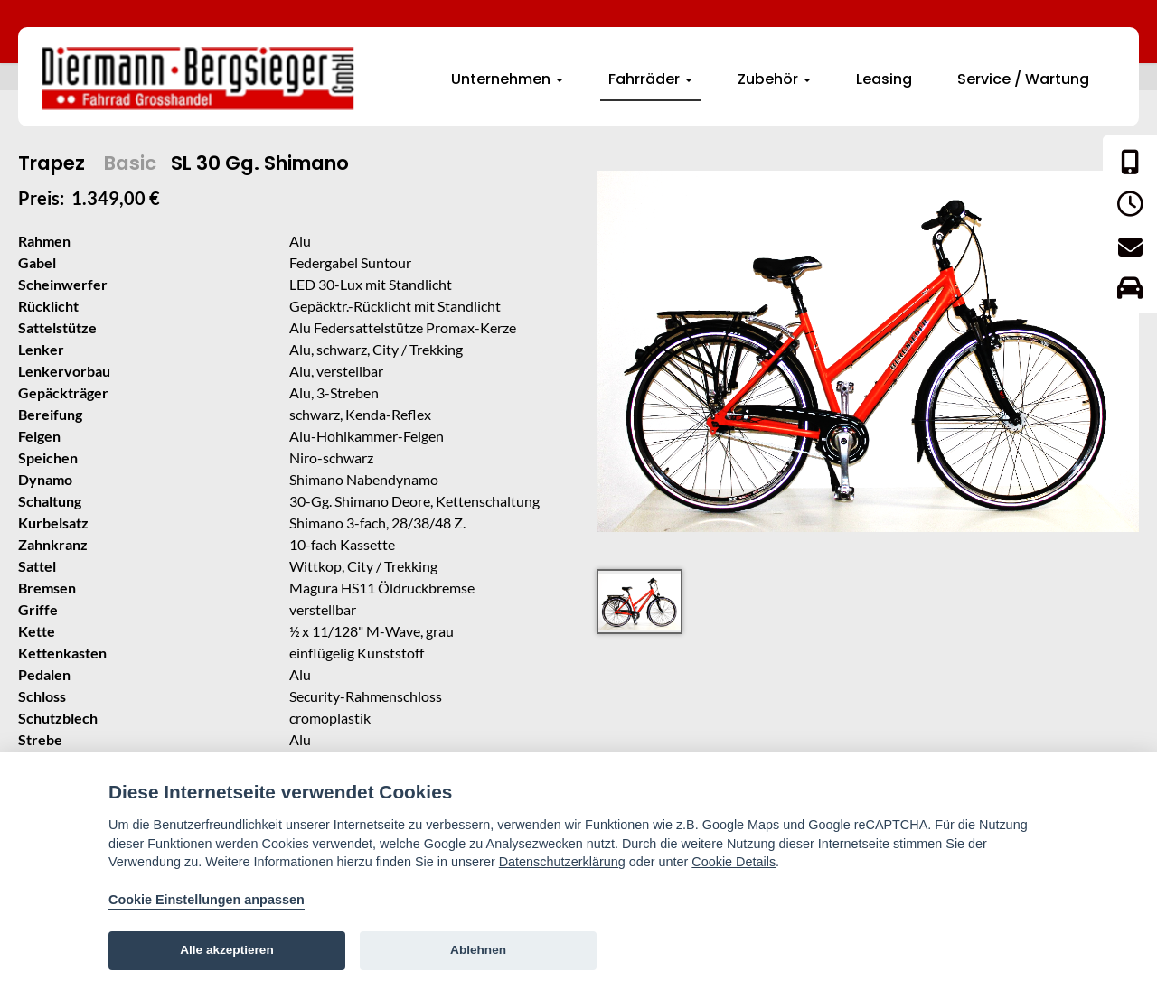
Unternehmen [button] (507, 79)
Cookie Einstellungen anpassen (206, 899)
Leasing (884, 79)
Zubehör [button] (774, 79)
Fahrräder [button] (650, 79)
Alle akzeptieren (227, 950)
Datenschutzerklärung (562, 861)
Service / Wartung (1023, 79)
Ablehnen (478, 950)
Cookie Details (733, 861)
